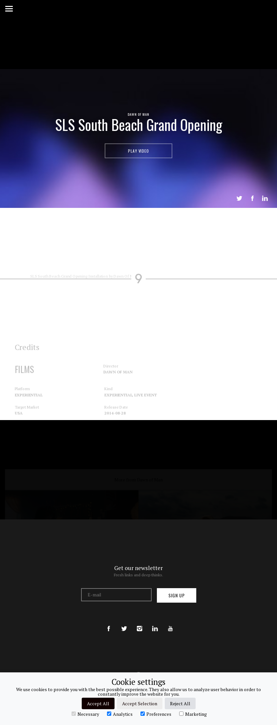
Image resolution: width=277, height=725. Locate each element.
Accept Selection (139, 703)
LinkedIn (265, 198)
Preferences (155, 714)
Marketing (193, 714)
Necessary (85, 714)
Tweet (239, 198)
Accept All (98, 703)
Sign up (176, 595)
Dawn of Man (139, 114)
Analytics (120, 714)
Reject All (180, 703)
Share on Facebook (252, 198)
